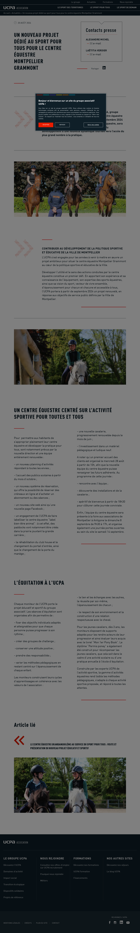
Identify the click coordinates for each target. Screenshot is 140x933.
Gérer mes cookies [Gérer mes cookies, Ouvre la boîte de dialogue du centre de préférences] (93, 124)
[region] (70, 112)
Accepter (46, 124)
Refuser (62, 124)
